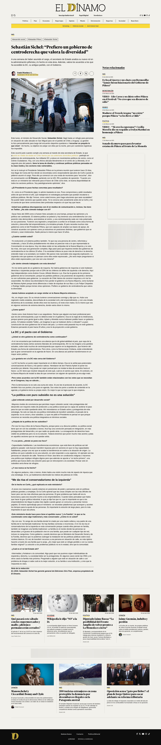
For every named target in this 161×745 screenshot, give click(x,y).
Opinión (71, 21)
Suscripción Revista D (66, 15)
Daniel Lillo (86, 642)
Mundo (82, 21)
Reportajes (59, 21)
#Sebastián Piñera (34, 39)
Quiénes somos (66, 734)
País (35, 21)
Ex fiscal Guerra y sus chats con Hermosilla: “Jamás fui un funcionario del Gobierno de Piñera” (125, 82)
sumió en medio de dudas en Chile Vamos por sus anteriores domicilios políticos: (45, 156)
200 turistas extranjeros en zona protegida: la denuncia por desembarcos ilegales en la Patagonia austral (77, 695)
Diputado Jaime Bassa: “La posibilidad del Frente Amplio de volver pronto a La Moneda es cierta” (98, 623)
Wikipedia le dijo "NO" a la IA (62, 620)
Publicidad (71, 739)
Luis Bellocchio (51, 636)
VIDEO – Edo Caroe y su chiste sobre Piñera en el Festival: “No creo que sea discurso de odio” (125, 99)
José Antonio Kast (92, 26)
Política (25, 21)
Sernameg (66, 26)
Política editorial (94, 734)
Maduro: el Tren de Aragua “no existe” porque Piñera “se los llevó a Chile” (123, 114)
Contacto (79, 734)
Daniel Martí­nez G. (24, 72)
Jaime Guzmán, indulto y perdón (133, 620)
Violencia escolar (78, 26)
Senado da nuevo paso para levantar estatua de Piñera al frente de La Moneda (124, 145)
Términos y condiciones (85, 739)
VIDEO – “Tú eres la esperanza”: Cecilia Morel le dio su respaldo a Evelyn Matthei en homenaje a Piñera (126, 129)
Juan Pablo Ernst (16, 636)
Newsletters (98, 15)
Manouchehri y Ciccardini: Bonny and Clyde (27, 692)
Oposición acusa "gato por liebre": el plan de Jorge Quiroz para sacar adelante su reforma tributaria (128, 694)
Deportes (109, 21)
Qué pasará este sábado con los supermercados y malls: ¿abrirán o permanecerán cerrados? (25, 623)
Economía (46, 21)
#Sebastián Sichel (50, 39)
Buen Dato (134, 21)
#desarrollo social (18, 39)
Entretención (95, 21)
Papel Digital (83, 15)
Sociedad (122, 21)
